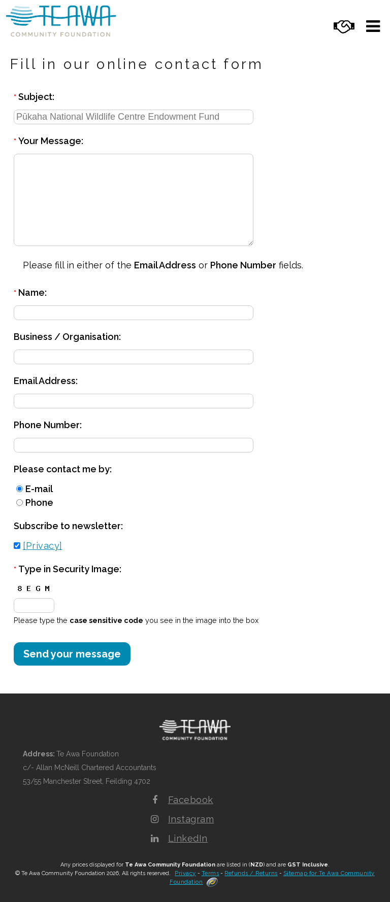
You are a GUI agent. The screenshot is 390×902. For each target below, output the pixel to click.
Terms (210, 873)
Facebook (190, 799)
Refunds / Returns (251, 873)
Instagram (191, 819)
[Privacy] (42, 545)
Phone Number (243, 265)
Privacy (185, 873)
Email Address (165, 265)
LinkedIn (188, 838)
